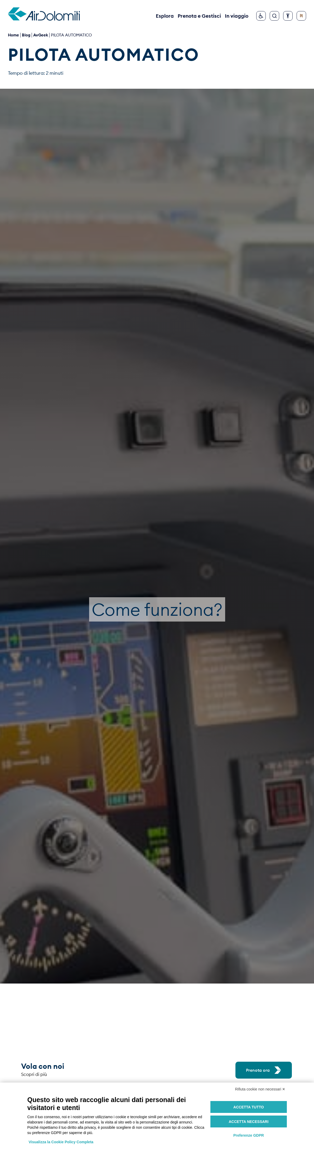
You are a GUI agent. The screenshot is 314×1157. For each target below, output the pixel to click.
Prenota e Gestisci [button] (199, 16)
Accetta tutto (248, 1107)
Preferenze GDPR (248, 1135)
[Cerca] (274, 15)
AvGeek (40, 34)
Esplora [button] (165, 16)
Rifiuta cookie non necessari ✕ (260, 1089)
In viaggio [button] (236, 16)
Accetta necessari (248, 1122)
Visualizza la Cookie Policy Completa (61, 1142)
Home (13, 34)
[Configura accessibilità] (288, 16)
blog (26, 34)
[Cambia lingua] (301, 16)
